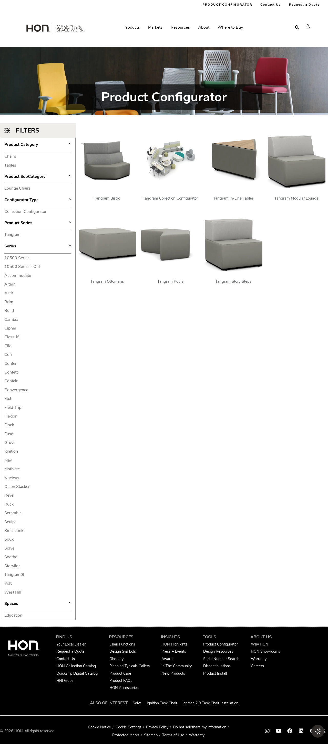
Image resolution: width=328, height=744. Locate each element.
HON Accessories (124, 687)
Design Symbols (122, 651)
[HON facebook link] (290, 731)
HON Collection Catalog (76, 666)
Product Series (37, 223)
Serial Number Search (221, 658)
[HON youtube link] (278, 731)
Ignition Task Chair (162, 703)
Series (37, 246)
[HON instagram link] (267, 731)
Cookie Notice (99, 727)
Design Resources (218, 651)
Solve (137, 703)
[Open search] (297, 27)
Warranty (258, 658)
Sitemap (151, 735)
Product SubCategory (37, 177)
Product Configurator (220, 644)
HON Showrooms (265, 651)
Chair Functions (122, 644)
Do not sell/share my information (199, 727)
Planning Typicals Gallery (129, 666)
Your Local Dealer (71, 644)
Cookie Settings (128, 727)
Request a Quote (304, 5)
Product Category (37, 145)
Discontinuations (217, 666)
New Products (173, 673)
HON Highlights (174, 644)
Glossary (116, 658)
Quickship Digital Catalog (77, 673)
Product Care (120, 673)
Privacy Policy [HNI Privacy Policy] (157, 727)
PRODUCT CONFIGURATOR (227, 5)
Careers (257, 666)
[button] (308, 26)
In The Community (176, 666)
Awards (167, 658)
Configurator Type (37, 200)
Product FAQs (120, 680)
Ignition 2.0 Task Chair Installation (210, 703)
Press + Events (173, 651)
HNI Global (65, 680)
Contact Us (270, 5)
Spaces (37, 604)
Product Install (215, 673)
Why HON (259, 644)
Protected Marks (125, 735)
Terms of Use (173, 735)
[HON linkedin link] (301, 731)
